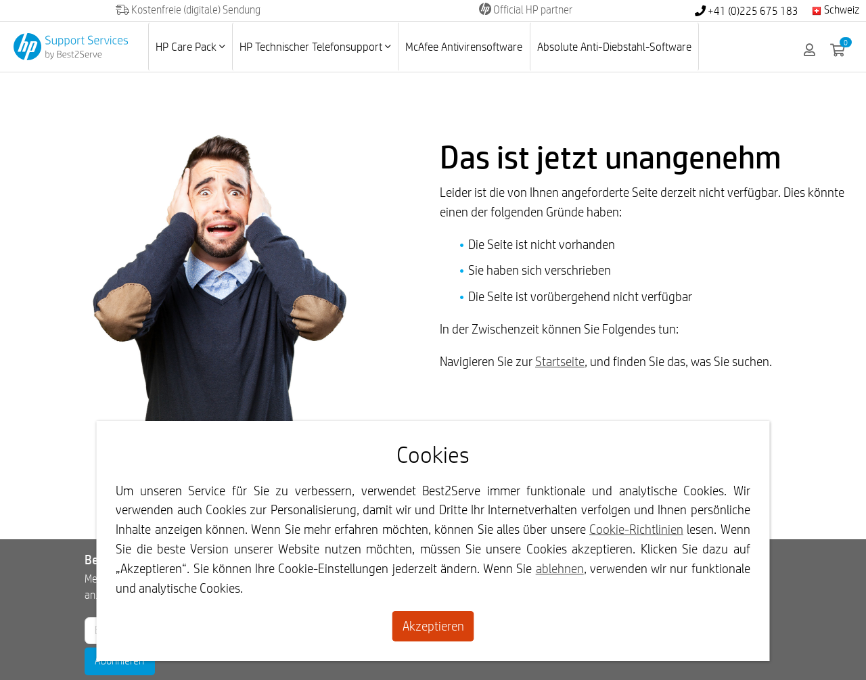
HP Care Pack (190, 46)
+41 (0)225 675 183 (746, 11)
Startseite (560, 361)
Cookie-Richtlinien (636, 529)
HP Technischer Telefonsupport (315, 46)
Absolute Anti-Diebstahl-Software (614, 46)
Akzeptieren (433, 626)
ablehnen (560, 568)
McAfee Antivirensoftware (463, 46)
